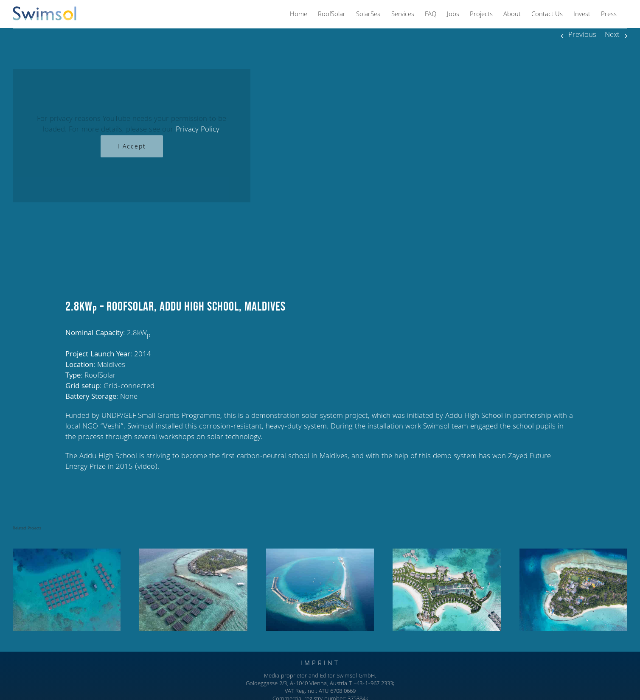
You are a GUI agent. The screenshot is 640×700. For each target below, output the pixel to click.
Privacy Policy (197, 130)
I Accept (132, 147)
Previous (582, 35)
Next (612, 35)
